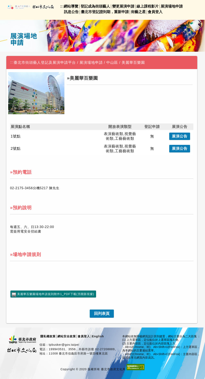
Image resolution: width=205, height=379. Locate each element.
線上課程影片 (148, 6)
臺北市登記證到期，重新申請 (105, 12)
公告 (179, 136)
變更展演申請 (123, 6)
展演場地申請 (172, 6)
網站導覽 (71, 6)
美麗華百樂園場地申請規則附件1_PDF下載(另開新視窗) (55, 294)
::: (12, 62)
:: (61, 6)
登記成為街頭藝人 (95, 6)
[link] (102, 314)
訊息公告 (71, 12)
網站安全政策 (66, 336)
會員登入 (155, 12)
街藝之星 (138, 12)
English (98, 336)
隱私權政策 (48, 336)
